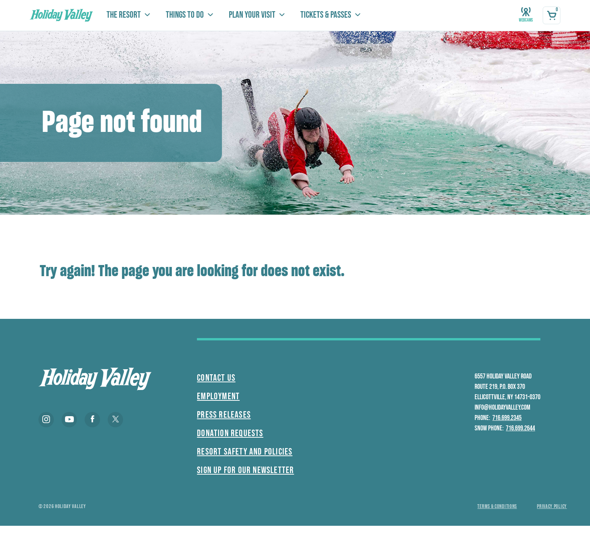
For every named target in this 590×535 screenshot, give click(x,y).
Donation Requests (230, 433)
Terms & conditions (497, 506)
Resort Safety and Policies (244, 451)
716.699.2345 (507, 418)
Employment (218, 396)
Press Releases (224, 414)
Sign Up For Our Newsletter (245, 470)
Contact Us (216, 377)
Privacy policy (552, 506)
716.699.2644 (520, 428)
